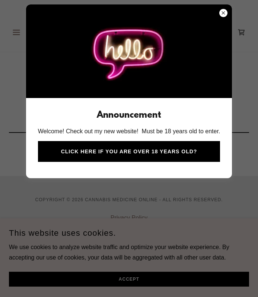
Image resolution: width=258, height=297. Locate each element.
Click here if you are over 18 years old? (129, 151)
